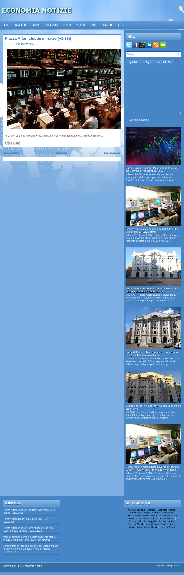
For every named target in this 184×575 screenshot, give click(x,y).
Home (5, 25)
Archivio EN (164, 62)
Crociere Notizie (168, 524)
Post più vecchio (112, 152)
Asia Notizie (164, 515)
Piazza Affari (20, 25)
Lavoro (67, 25)
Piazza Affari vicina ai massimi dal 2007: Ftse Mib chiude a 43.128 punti (152, 230)
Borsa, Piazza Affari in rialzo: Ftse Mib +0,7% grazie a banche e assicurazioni (152, 290)
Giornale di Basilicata (157, 509)
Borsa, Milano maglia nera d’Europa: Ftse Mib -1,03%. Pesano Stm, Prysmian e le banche (153, 468)
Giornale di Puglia (136, 509)
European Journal (152, 512)
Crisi (93, 25)
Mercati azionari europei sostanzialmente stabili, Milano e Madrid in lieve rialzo (29, 538)
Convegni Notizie (135, 524)
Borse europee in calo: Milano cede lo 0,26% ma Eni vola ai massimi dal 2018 (152, 169)
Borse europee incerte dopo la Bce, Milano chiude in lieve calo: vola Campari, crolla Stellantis (30, 547)
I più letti (133, 62)
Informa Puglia (152, 524)
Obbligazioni (51, 25)
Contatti (107, 25)
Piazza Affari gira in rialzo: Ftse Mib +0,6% (26, 518)
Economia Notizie (139, 119)
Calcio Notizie (135, 527)
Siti (121, 24)
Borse (17, 44)
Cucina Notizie (151, 527)
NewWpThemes (172, 565)
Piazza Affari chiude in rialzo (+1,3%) (38, 38)
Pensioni (80, 25)
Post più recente (11, 152)
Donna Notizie (134, 515)
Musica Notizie (150, 515)
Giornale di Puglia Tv (149, 518)
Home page (61, 152)
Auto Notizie (168, 521)
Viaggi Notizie (154, 521)
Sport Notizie (168, 512)
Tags (148, 62)
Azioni (36, 25)
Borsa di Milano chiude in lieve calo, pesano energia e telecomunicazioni (152, 353)
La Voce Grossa (167, 518)
